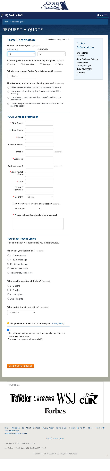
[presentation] (28, 352)
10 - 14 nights (16, 294)
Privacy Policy (58, 323)
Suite (60, 64)
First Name (16, 123)
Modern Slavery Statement (15, 434)
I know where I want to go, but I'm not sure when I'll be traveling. (36, 92)
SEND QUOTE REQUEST (20, 366)
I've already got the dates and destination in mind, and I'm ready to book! (37, 104)
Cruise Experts (18, 428)
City (20, 181)
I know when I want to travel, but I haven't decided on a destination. (36, 98)
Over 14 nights (16, 299)
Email (19, 137)
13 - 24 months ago (19, 264)
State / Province (18, 188)
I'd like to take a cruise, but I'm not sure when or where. (36, 87)
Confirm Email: (15, 144)
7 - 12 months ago (18, 260)
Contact (36, 428)
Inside (12, 64)
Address (18, 159)
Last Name (17, 130)
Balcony (46, 64)
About (28, 428)
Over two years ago (19, 268)
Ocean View (28, 64)
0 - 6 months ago (18, 255)
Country (18, 197)
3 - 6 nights (15, 286)
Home (6, 428)
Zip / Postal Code (16, 173)
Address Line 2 (15, 166)
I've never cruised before (21, 273)
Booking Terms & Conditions (81, 428)
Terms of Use (61, 428)
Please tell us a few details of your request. (35, 215)
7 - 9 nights (15, 290)
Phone (19, 152)
